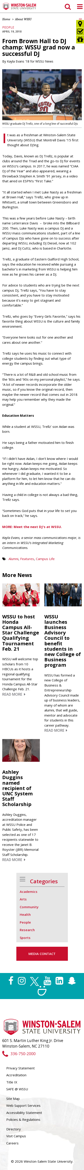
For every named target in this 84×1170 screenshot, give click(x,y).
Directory (13, 1129)
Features (27, 559)
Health (25, 914)
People (8, 27)
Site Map (13, 1098)
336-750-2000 (19, 1053)
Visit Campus (16, 1136)
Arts (23, 899)
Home (6, 19)
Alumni (13, 559)
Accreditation (16, 1075)
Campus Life (45, 559)
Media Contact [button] (42, 953)
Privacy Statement (20, 1068)
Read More (13, 694)
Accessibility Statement (24, 1112)
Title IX (11, 1082)
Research (27, 930)
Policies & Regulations (23, 1119)
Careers (12, 1143)
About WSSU (23, 19)
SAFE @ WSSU (17, 1089)
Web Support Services (23, 1105)
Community (29, 907)
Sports (25, 937)
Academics (28, 891)
